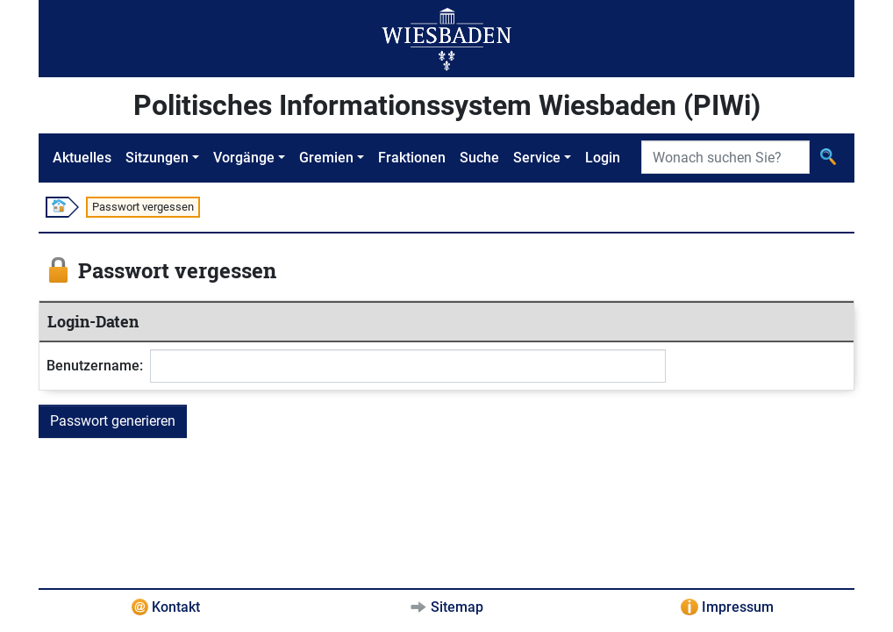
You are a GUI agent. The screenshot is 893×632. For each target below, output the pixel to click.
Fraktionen (412, 157)
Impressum (738, 607)
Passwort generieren (112, 421)
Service (537, 157)
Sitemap (457, 607)
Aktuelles (82, 157)
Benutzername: (94, 365)
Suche (479, 157)
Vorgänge (244, 157)
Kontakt (176, 607)
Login (602, 157)
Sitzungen (157, 157)
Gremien (326, 157)
